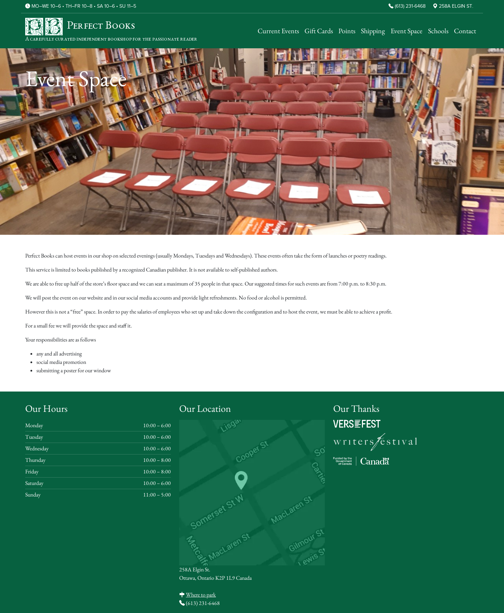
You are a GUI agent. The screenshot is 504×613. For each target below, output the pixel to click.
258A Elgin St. (456, 6)
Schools (438, 30)
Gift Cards (318, 30)
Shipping (373, 30)
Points (346, 30)
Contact (465, 30)
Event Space (406, 30)
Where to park (201, 594)
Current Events (278, 30)
